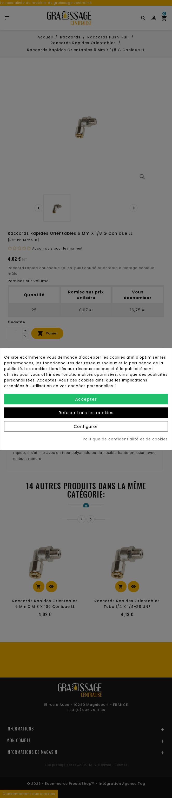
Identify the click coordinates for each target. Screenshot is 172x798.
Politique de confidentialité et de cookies (125, 439)
